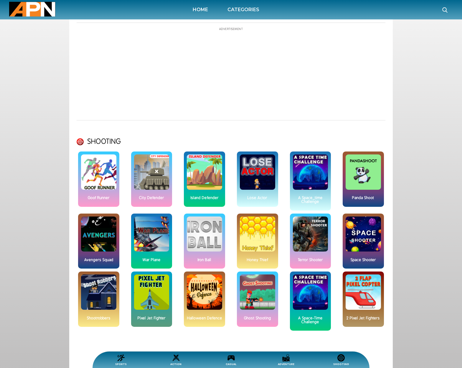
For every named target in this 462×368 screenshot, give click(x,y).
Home (201, 9)
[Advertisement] (32, 152)
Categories (243, 9)
